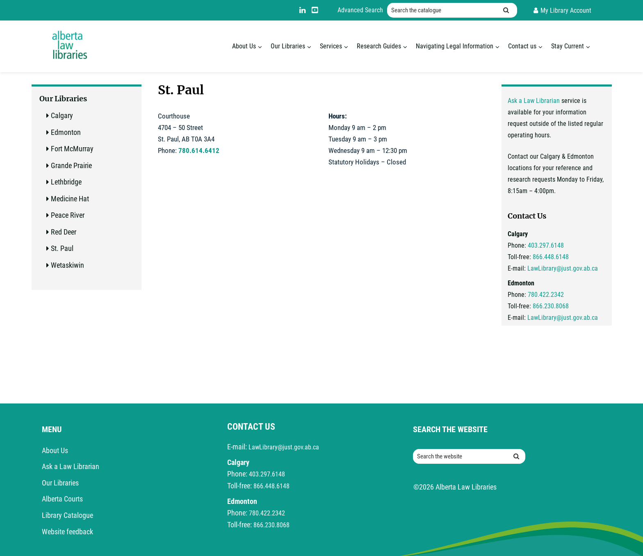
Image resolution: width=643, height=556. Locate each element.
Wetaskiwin (67, 265)
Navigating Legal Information (454, 46)
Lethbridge (66, 182)
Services (331, 46)
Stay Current (567, 46)
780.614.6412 (198, 151)
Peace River (67, 215)
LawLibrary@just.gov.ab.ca (562, 268)
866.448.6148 (551, 257)
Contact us (522, 46)
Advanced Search (360, 10)
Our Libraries (288, 46)
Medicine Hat (70, 198)
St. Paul (62, 248)
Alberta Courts (62, 498)
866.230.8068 (551, 306)
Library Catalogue (67, 515)
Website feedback (67, 531)
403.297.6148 (546, 245)
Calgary (62, 115)
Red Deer (63, 232)
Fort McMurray (72, 148)
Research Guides (379, 46)
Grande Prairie (71, 165)
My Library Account (565, 10)
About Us (244, 46)
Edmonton (66, 132)
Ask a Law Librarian (534, 101)
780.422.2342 (546, 295)
